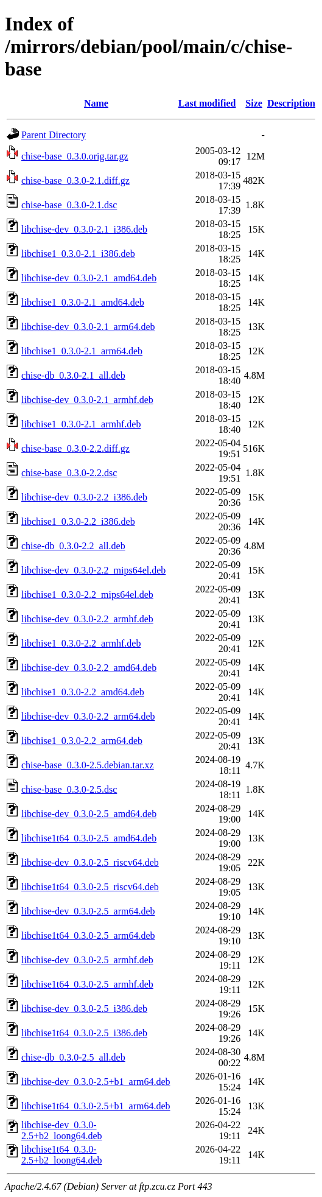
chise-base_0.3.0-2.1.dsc (69, 205)
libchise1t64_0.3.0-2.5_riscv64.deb (90, 887)
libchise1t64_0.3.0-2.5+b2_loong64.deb (61, 1154)
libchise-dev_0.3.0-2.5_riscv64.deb (90, 862)
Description (291, 103)
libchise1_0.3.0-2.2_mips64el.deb (87, 594)
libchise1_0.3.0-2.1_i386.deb (78, 253)
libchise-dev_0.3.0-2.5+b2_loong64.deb (61, 1130)
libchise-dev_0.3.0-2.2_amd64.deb (88, 667)
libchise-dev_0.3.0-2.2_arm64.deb (88, 716)
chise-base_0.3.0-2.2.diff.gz (75, 448)
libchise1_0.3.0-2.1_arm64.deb (81, 351)
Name (96, 103)
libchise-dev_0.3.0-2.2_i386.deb (84, 497)
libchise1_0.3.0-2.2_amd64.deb (82, 692)
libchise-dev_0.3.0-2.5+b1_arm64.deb (95, 1081)
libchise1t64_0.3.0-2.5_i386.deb (84, 1033)
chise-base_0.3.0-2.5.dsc (69, 789)
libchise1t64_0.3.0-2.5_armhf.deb (87, 984)
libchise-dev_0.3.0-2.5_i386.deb (84, 1008)
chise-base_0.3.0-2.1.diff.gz (75, 180)
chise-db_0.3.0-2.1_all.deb (73, 375)
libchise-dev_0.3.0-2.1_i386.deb (84, 229)
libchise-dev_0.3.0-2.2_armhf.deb (87, 619)
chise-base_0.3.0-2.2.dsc (69, 473)
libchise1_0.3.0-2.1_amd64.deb (82, 302)
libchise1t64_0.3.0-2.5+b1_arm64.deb (95, 1106)
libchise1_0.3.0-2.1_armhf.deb (81, 424)
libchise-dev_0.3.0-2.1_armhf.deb (87, 400)
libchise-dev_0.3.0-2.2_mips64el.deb (93, 570)
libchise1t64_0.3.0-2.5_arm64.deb (88, 935)
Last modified (207, 103)
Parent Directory (53, 135)
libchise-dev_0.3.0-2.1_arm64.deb (88, 326)
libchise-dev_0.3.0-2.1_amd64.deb (88, 278)
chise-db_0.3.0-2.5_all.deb (73, 1057)
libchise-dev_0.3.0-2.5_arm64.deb (88, 911)
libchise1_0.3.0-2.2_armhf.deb (81, 643)
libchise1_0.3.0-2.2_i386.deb (78, 521)
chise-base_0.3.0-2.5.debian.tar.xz (87, 765)
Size (253, 103)
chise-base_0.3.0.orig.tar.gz (74, 156)
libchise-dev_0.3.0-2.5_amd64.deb (88, 814)
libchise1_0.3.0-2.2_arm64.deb (81, 740)
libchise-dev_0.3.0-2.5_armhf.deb (87, 960)
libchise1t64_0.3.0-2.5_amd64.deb (88, 838)
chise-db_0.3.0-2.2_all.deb (73, 546)
